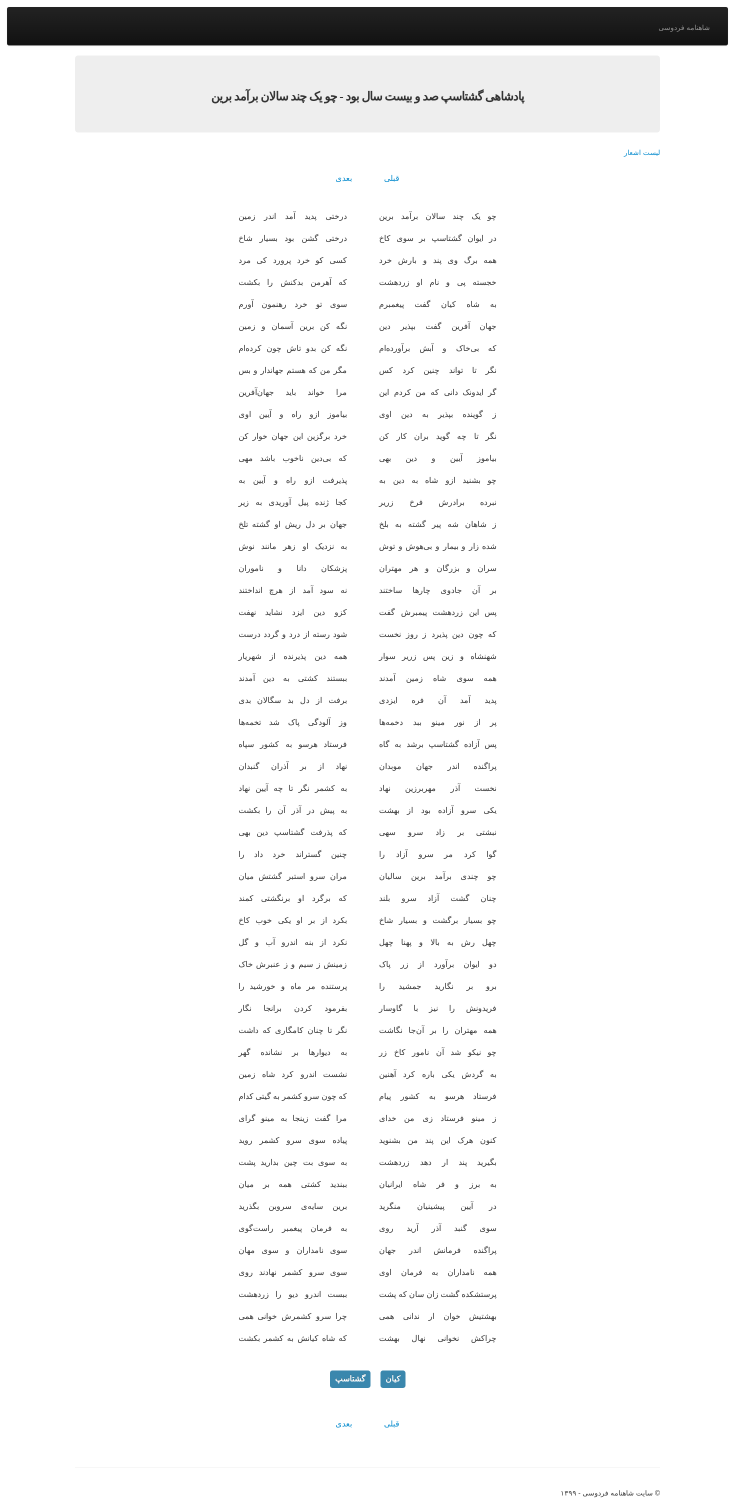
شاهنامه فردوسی (684, 28)
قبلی (392, 178)
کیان (393, 1378)
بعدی (344, 178)
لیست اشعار (642, 152)
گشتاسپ (350, 1378)
